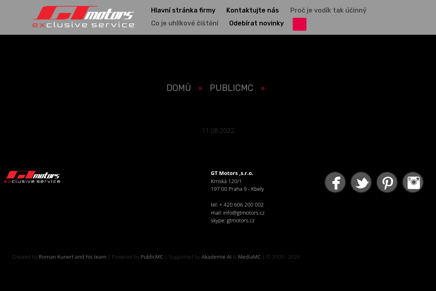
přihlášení (299, 24)
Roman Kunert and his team (72, 256)
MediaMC (249, 256)
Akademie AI (217, 256)
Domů (178, 88)
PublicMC (151, 256)
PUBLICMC (231, 88)
